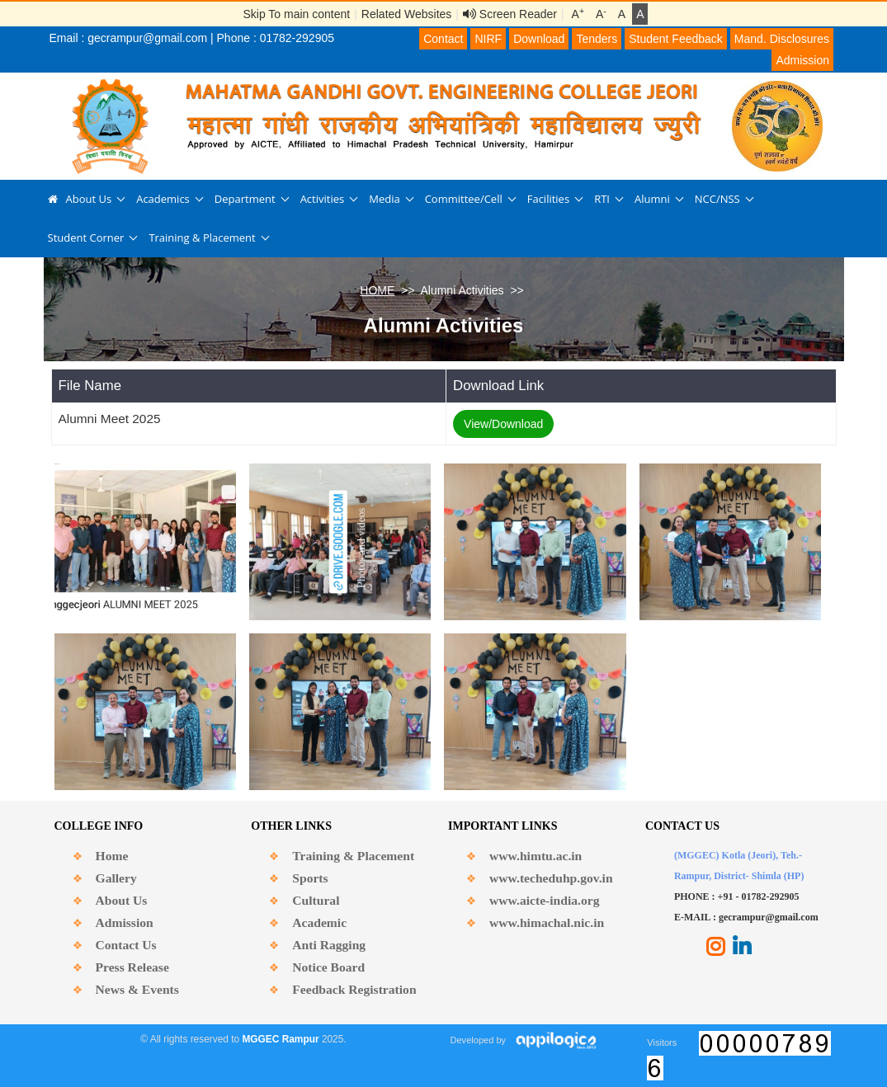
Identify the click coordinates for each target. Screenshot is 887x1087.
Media (384, 198)
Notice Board (328, 967)
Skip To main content (297, 14)
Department (245, 198)
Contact (443, 38)
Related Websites (406, 14)
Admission (802, 60)
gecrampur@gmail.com (147, 38)
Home (112, 856)
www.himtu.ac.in (535, 856)
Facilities (548, 198)
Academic (319, 922)
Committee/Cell (463, 198)
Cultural (315, 900)
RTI (602, 198)
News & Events (137, 989)
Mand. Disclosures (781, 38)
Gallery (116, 878)
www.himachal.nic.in (546, 922)
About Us (89, 198)
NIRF (488, 38)
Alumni (652, 198)
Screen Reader (510, 14)
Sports (310, 878)
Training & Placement (202, 237)
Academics (163, 198)
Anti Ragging (329, 945)
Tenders (596, 38)
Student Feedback (676, 38)
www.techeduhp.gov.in (550, 878)
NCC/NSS (717, 198)
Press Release (132, 967)
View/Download (503, 424)
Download (538, 38)
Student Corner (86, 237)
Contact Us (126, 945)
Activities (322, 198)
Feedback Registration (354, 989)
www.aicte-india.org (544, 900)
